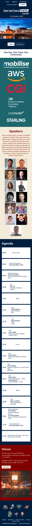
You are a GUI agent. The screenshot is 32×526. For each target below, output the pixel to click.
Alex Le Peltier (15, 401)
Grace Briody (11, 365)
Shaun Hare (12, 377)
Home (7, 1)
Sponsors (20, 44)
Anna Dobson (12, 380)
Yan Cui (12, 286)
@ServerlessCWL (24, 523)
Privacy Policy (16, 521)
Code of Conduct (12, 4)
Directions (6, 467)
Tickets (22, 4)
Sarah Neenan (15, 309)
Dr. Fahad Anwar (13, 415)
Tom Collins (12, 411)
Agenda (14, 1)
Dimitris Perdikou (13, 275)
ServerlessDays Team (16, 265)
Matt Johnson (15, 320)
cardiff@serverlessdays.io (9, 523)
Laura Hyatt (12, 332)
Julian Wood (12, 355)
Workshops (23, 1)
